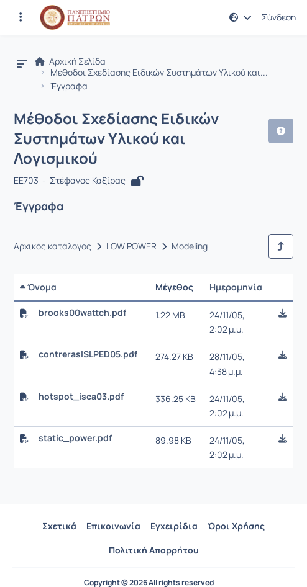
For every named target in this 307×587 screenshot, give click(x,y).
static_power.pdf (75, 438)
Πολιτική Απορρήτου (154, 550)
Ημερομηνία (235, 287)
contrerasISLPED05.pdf (88, 354)
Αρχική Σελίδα (70, 61)
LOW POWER (131, 246)
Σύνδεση (279, 17)
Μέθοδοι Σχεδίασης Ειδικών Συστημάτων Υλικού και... (159, 73)
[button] (240, 17)
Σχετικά (59, 526)
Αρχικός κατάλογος (52, 246)
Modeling (190, 246)
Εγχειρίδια (174, 526)
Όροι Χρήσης (236, 526)
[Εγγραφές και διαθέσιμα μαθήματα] (20, 17)
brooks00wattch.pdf (82, 313)
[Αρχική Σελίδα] (75, 17)
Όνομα (38, 287)
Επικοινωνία (113, 526)
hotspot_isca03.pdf (81, 396)
